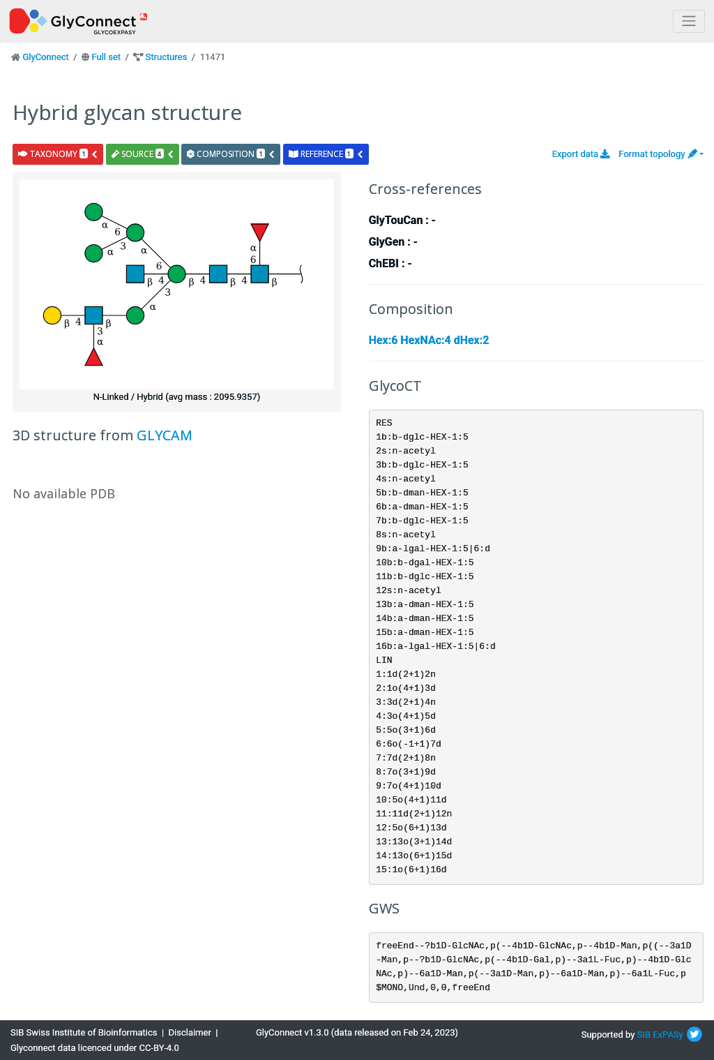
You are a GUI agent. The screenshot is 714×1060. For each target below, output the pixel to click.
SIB (644, 1034)
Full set (106, 57)
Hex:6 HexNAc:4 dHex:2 (429, 340)
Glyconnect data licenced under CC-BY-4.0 (94, 1048)
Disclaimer (190, 1032)
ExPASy (668, 1034)
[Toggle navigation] (689, 21)
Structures (167, 57)
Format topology (657, 154)
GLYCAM (164, 435)
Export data (581, 154)
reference (326, 154)
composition (231, 154)
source (143, 154)
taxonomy (58, 154)
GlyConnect (45, 57)
